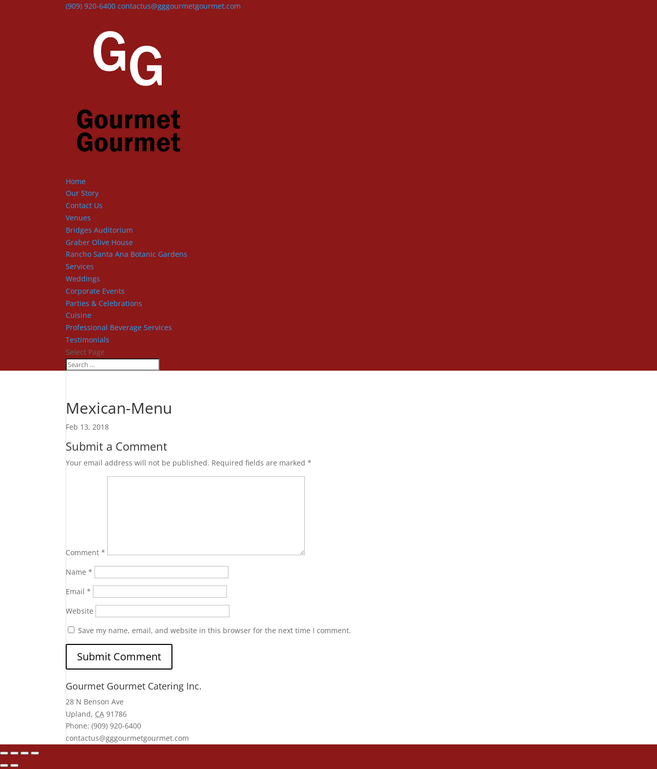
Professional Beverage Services (119, 327)
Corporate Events (95, 291)
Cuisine (78, 315)
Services (80, 266)
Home (76, 181)
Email (78, 591)
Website (79, 611)
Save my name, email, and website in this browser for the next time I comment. (214, 630)
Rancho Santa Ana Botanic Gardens (126, 254)
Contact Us (84, 205)
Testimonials (87, 340)
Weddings (83, 279)
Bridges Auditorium (99, 230)
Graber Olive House (99, 242)
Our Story (82, 193)
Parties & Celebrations (104, 303)
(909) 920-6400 (90, 6)
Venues (78, 217)
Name (79, 572)
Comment (85, 552)
